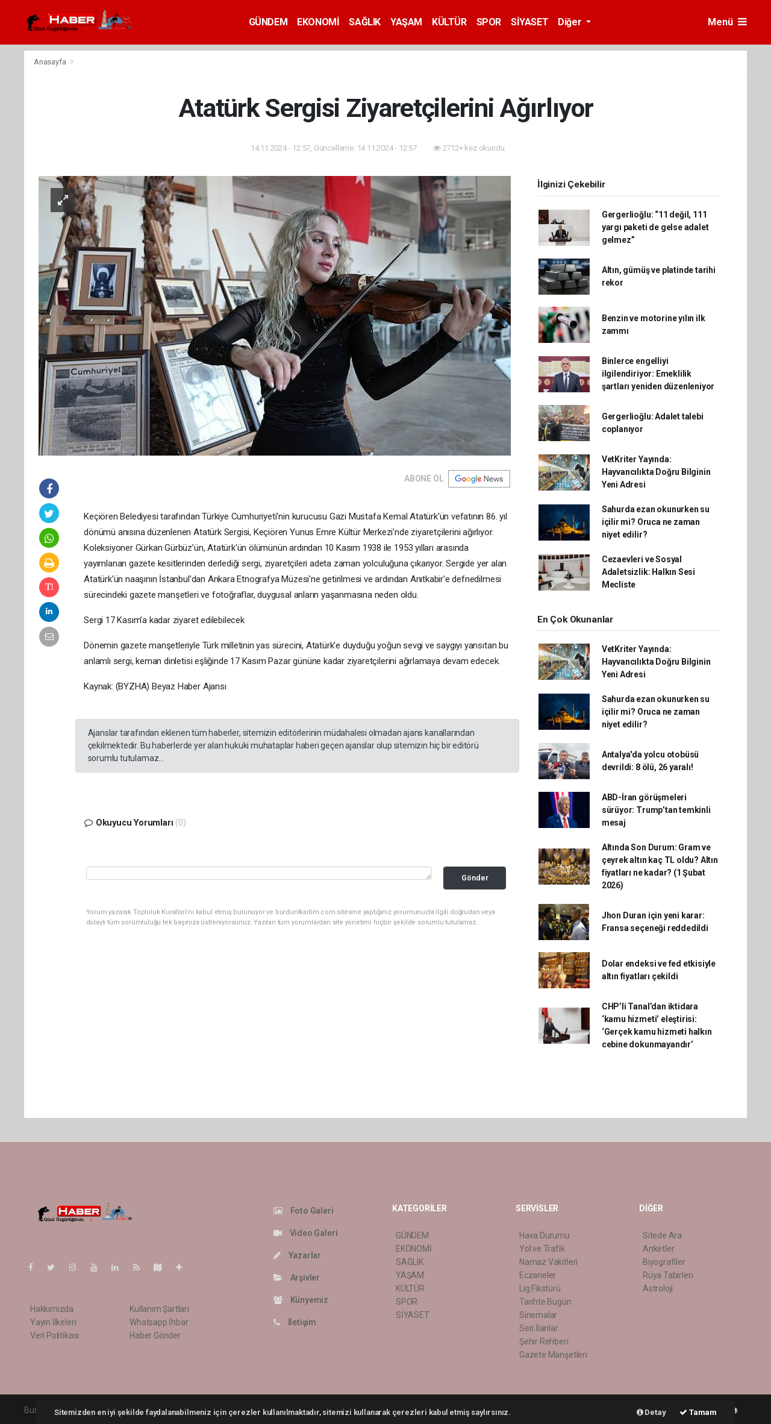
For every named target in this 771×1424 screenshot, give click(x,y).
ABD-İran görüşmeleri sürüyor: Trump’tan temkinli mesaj (656, 809)
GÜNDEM (268, 22)
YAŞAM (406, 22)
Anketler (658, 1248)
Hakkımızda (51, 1309)
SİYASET (529, 22)
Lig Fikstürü (540, 1288)
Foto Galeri (303, 1210)
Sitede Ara (662, 1235)
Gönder (475, 877)
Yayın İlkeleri (53, 1322)
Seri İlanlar (538, 1328)
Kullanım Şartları (159, 1309)
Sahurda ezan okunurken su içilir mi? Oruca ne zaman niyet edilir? (656, 521)
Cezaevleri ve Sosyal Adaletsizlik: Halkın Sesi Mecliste (648, 571)
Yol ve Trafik (542, 1248)
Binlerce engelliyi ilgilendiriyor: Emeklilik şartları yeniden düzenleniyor (658, 373)
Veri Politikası (54, 1335)
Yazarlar (297, 1255)
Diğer (571, 22)
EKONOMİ (318, 22)
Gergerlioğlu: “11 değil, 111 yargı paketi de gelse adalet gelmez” (655, 227)
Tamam (698, 1412)
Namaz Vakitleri (548, 1262)
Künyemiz (300, 1300)
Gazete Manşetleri (553, 1355)
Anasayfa (50, 61)
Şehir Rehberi (544, 1341)
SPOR (488, 22)
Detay (651, 1412)
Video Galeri (305, 1233)
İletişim (294, 1322)
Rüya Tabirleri (668, 1275)
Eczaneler (537, 1275)
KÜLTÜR (449, 22)
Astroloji (658, 1288)
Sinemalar (538, 1315)
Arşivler (296, 1277)
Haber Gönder (155, 1335)
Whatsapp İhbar (159, 1322)
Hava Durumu (544, 1235)
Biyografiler (664, 1262)
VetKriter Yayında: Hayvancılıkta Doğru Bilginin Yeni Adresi (656, 471)
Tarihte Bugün (545, 1301)
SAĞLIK (365, 22)
